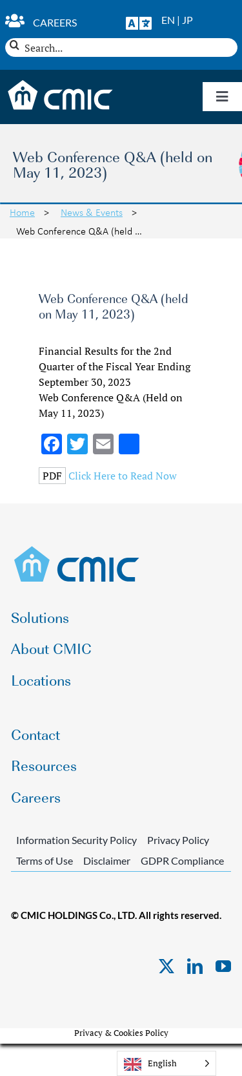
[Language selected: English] (166, 1063)
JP (187, 20)
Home (22, 212)
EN (168, 20)
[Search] (14, 45)
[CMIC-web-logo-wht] (61, 84)
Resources (44, 765)
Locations (41, 679)
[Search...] (121, 47)
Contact (35, 734)
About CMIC (51, 648)
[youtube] (223, 966)
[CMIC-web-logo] (77, 550)
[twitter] (166, 966)
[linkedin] (195, 966)
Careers (55, 22)
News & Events (92, 212)
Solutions (40, 617)
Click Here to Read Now (122, 476)
